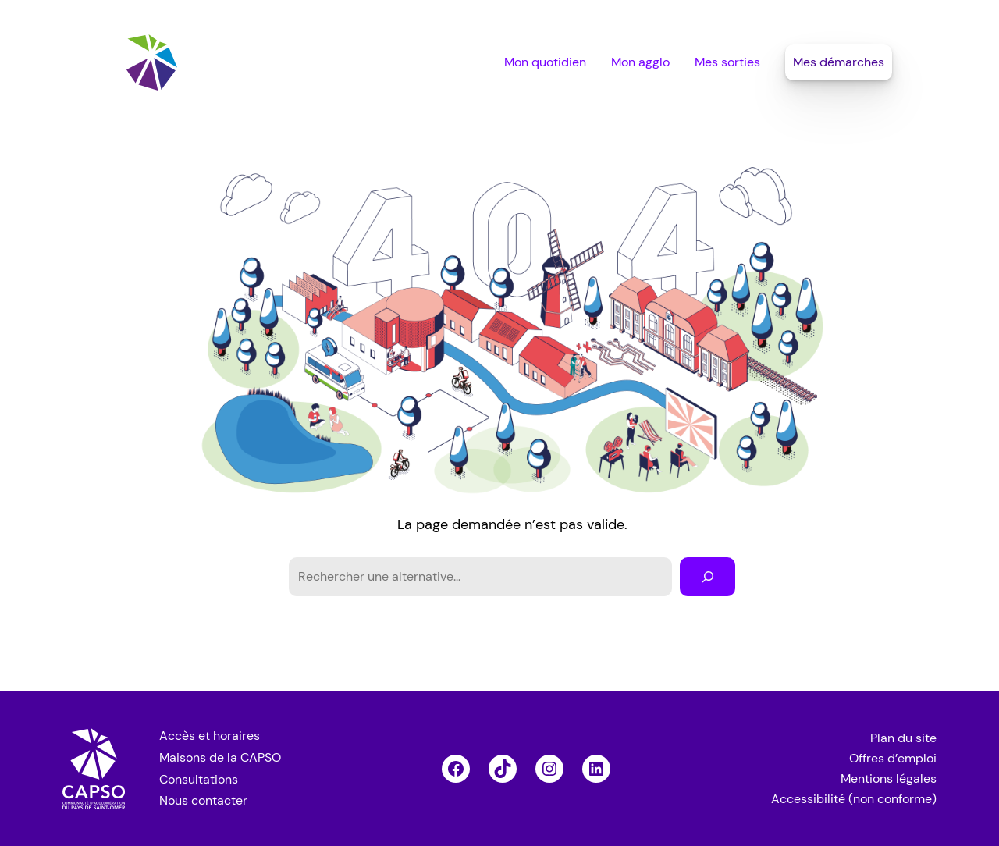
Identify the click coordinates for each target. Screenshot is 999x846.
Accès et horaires (209, 735)
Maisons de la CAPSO (220, 757)
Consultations (198, 779)
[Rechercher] (707, 576)
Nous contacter (203, 800)
